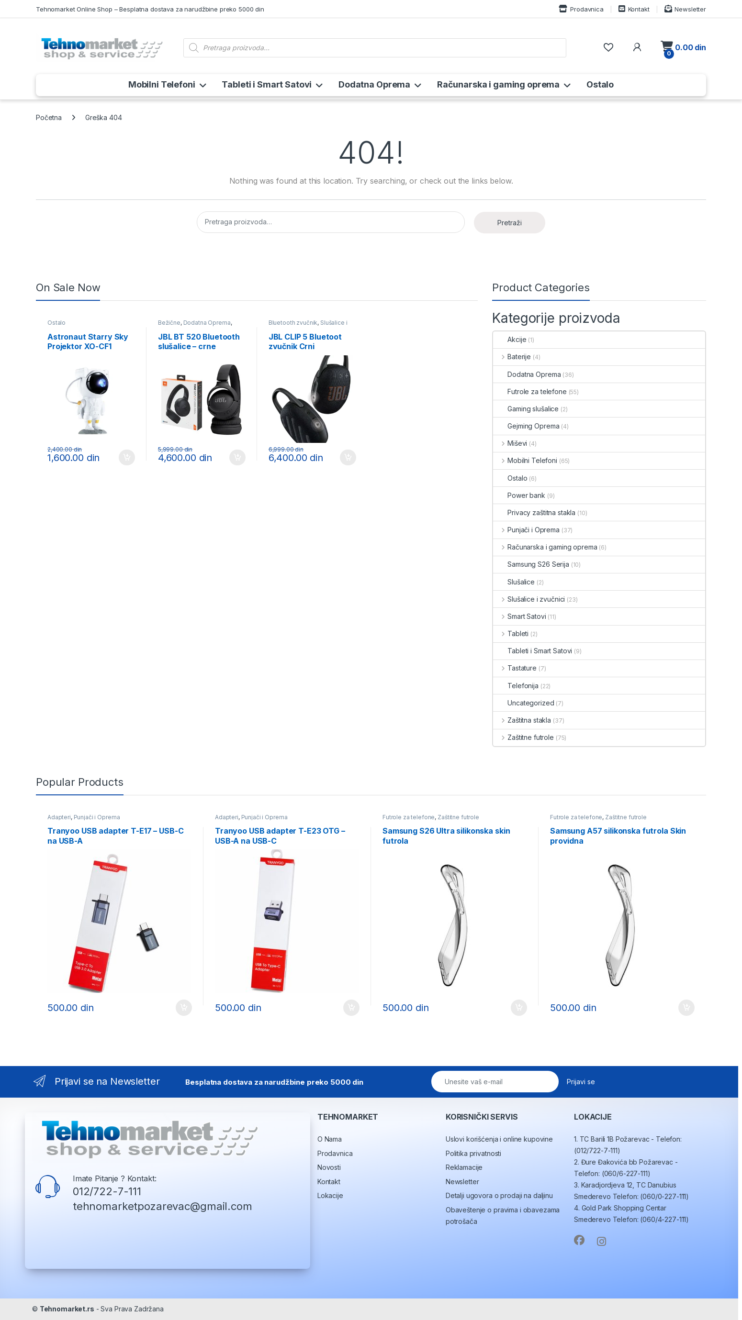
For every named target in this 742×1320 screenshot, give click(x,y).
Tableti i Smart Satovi (267, 84)
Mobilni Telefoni (161, 84)
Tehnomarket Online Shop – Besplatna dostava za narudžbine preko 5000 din (150, 9)
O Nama (329, 1139)
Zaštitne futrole (523, 737)
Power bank (519, 495)
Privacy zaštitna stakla (534, 512)
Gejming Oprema (526, 426)
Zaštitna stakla (522, 720)
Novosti (329, 1167)
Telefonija (516, 686)
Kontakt (634, 9)
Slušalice (514, 582)
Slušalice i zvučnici (529, 599)
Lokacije (330, 1195)
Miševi (510, 443)
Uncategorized (523, 703)
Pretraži (509, 223)
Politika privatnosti (473, 1153)
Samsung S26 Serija (531, 564)
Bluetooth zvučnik (293, 322)
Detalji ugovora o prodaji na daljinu (499, 1195)
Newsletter (685, 9)
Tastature (515, 668)
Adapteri (59, 817)
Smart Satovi (519, 616)
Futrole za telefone (529, 391)
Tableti (510, 633)
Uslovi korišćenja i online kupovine (499, 1139)
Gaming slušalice (526, 409)
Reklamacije (464, 1167)
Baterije (512, 356)
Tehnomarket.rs (67, 1309)
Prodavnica (581, 9)
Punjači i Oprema (526, 530)
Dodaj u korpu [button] (127, 458)
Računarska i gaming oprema (498, 84)
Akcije (509, 339)
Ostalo (600, 84)
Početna (49, 117)
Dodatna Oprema (374, 84)
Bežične (169, 322)
